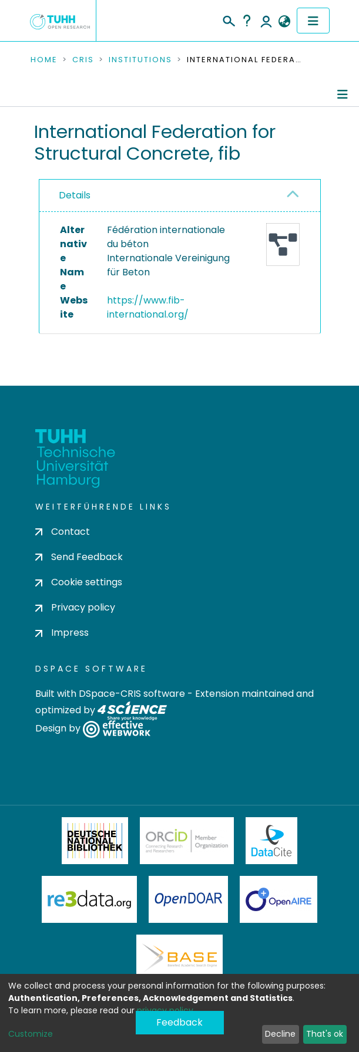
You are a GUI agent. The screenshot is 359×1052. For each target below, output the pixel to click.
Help (247, 20)
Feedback (179, 1022)
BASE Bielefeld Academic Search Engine (179, 958)
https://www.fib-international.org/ (148, 307)
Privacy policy (75, 607)
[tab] (179, 196)
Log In (266, 20)
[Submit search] (228, 19)
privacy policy (165, 1010)
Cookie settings (78, 582)
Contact (62, 531)
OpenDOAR (189, 899)
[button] (284, 22)
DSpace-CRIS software (132, 693)
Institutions (140, 60)
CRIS (83, 60)
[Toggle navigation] (313, 20)
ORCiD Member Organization (187, 840)
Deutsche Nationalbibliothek (95, 840)
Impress (62, 632)
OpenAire (278, 899)
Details (74, 195)
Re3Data (89, 899)
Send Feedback (79, 557)
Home (44, 60)
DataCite (271, 841)
